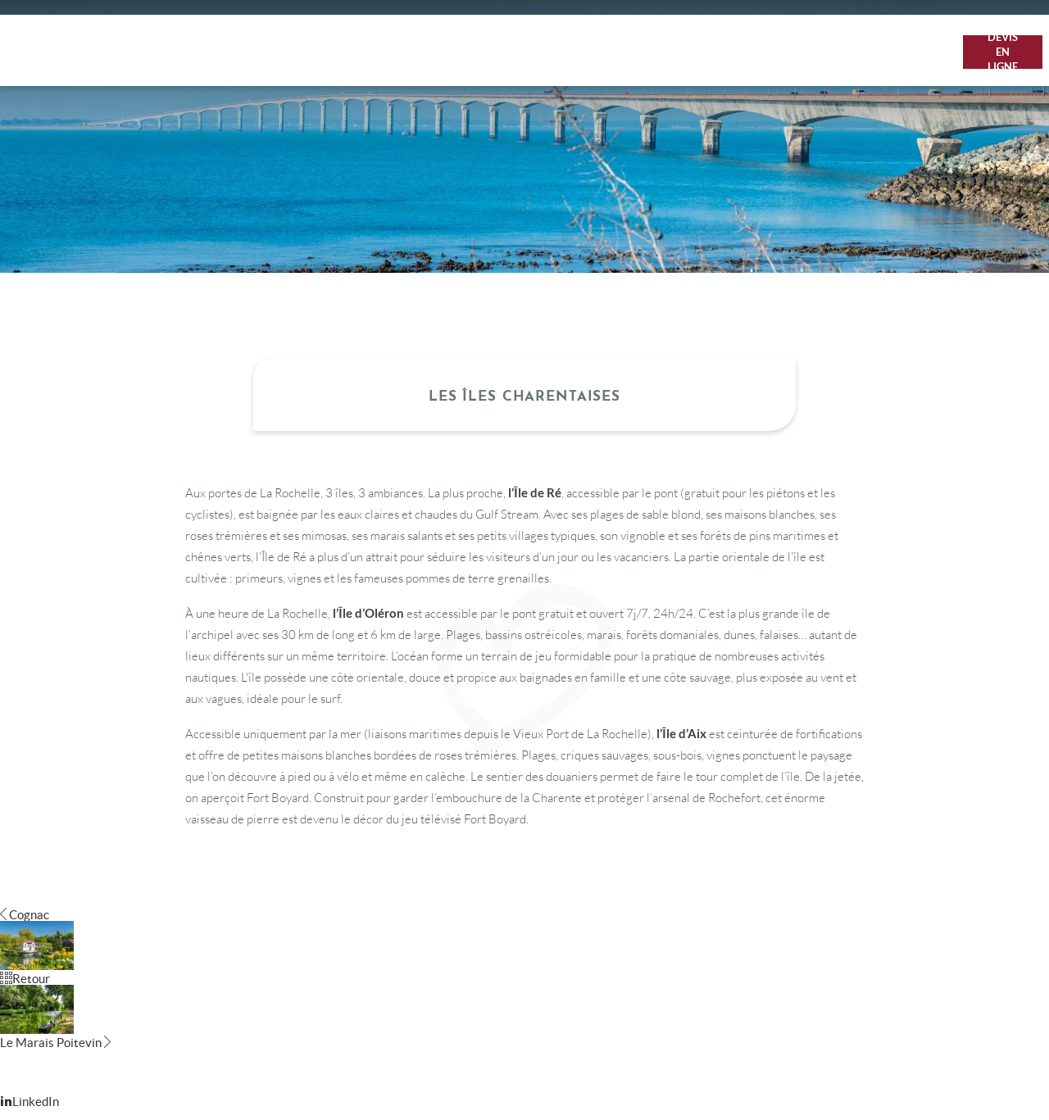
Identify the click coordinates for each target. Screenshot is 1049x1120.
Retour (25, 979)
